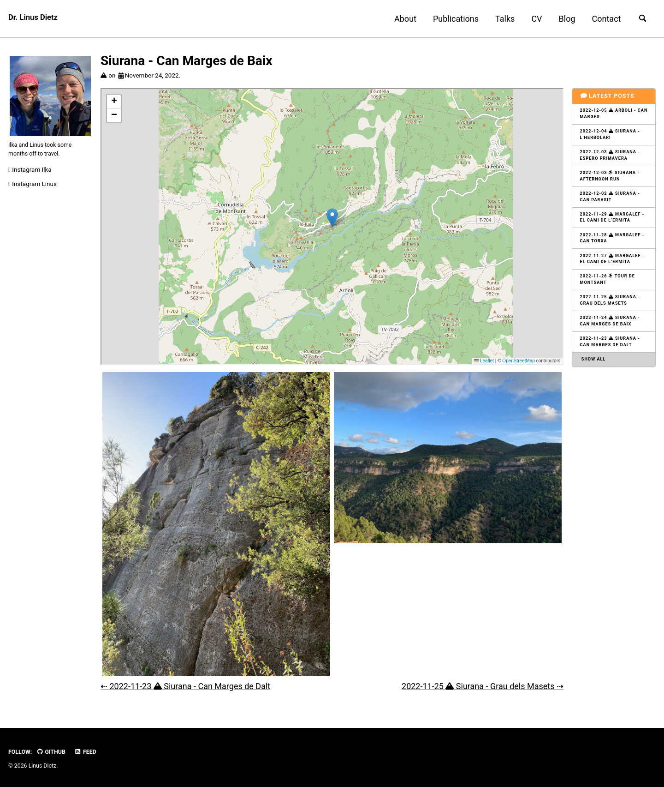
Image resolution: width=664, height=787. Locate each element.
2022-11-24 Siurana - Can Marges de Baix (613, 340)
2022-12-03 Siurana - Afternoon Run (612, 183)
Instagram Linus (32, 190)
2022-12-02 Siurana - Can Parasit (613, 205)
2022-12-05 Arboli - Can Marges (610, 115)
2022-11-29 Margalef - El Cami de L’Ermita (613, 228)
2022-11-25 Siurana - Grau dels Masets (613, 318)
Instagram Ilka (30, 176)
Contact (602, 19)
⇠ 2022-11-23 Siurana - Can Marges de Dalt (185, 686)
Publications (451, 19)
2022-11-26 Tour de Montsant (610, 295)
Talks (501, 19)
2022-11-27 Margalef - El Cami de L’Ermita (613, 272)
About (402, 19)
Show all (594, 381)
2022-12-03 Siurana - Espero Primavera (613, 160)
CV (533, 19)
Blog (563, 19)
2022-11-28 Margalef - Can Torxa (613, 250)
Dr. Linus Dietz (35, 19)
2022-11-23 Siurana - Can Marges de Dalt (613, 362)
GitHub (54, 752)
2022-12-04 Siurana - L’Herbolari (613, 138)
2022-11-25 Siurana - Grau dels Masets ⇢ (482, 686)
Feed (91, 752)
